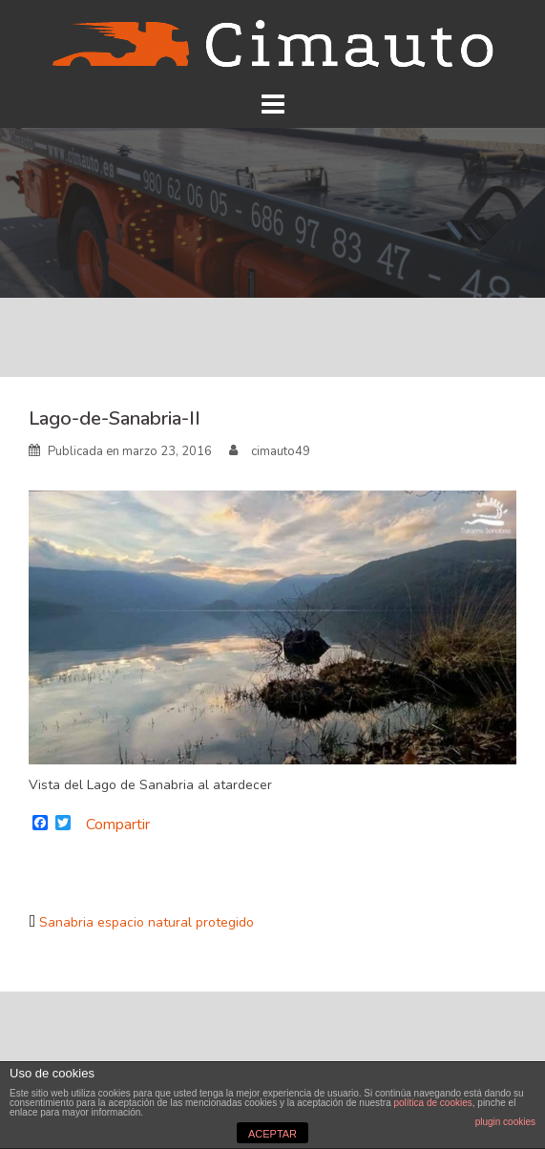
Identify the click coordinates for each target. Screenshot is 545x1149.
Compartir (118, 824)
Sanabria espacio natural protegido (146, 922)
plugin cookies (505, 1122)
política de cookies (432, 1102)
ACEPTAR (272, 1133)
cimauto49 (280, 451)
